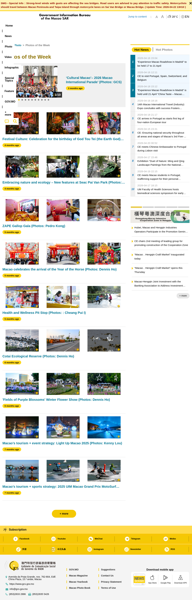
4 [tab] (28, 90)
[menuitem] (23, 26)
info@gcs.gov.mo (19, 579)
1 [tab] (19, 90)
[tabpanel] (33, 72)
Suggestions (108, 559)
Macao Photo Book (79, 578)
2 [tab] (22, 90)
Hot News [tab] (141, 39)
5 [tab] (32, 90)
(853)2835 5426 (40, 584)
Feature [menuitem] (111, 25)
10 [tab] (48, 90)
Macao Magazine (78, 565)
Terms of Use (108, 578)
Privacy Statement (111, 572)
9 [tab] (45, 90)
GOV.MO (74, 559)
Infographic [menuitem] (68, 25)
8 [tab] (41, 90)
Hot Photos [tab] (164, 39)
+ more (183, 285)
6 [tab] (35, 90)
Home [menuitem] (9, 25)
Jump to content (137, 16)
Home (6, 35)
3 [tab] (25, 90)
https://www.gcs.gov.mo (21, 574)
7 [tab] (38, 90)
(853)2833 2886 (17, 584)
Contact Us (107, 565)
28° (175, 17)
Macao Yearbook (78, 572)
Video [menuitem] (51, 25)
